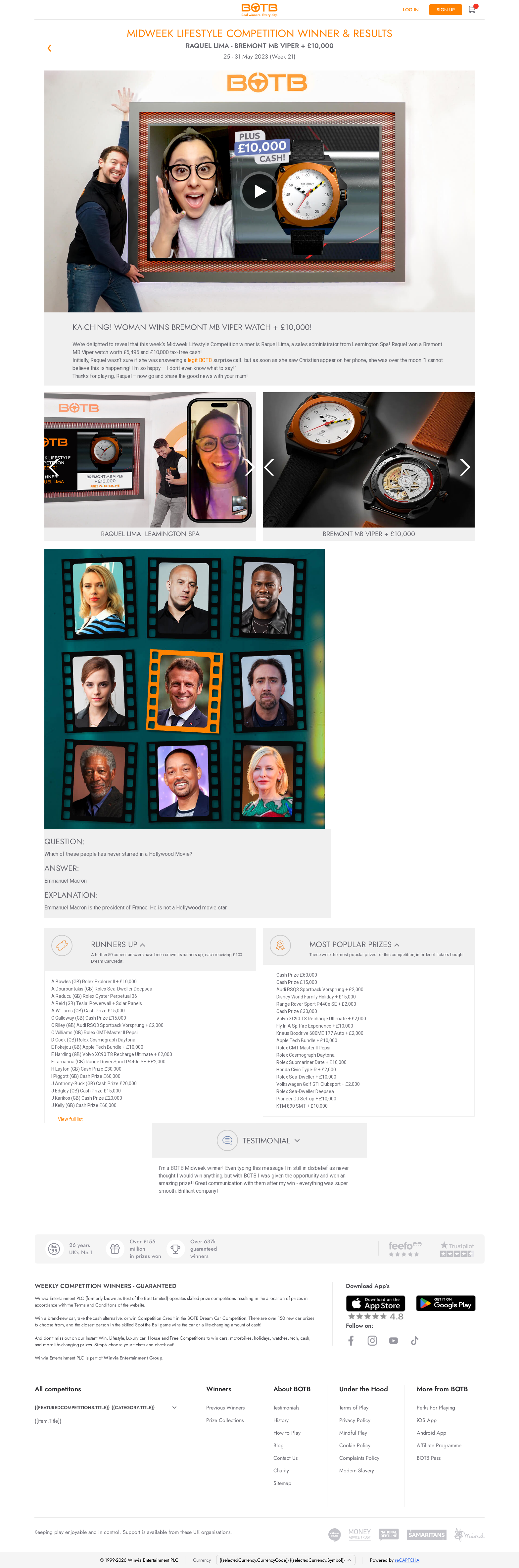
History (281, 1420)
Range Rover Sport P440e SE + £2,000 (316, 1004)
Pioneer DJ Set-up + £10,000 (306, 1098)
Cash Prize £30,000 (296, 1011)
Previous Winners (225, 1407)
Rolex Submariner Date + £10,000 (311, 1062)
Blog (278, 1445)
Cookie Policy (354, 1445)
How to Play (287, 1433)
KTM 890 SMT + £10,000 (302, 1106)
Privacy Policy (354, 1420)
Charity (281, 1470)
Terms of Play (353, 1407)
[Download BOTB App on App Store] (375, 1307)
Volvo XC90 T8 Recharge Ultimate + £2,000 (321, 1018)
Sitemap (282, 1483)
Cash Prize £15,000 (296, 982)
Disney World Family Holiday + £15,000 (316, 996)
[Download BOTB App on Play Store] (446, 1303)
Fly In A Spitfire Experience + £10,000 (314, 1026)
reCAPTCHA (407, 1560)
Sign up (446, 9)
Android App (431, 1433)
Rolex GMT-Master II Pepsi (303, 1047)
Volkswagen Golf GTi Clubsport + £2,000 (318, 1084)
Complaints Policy (359, 1458)
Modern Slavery (356, 1470)
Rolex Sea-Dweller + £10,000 (306, 1077)
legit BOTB (200, 360)
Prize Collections (225, 1420)
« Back (49, 48)
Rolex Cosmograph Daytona (305, 1055)
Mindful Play (353, 1433)
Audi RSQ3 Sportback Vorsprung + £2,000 (319, 989)
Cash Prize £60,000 (296, 975)
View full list (70, 1119)
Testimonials (286, 1407)
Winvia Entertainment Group (133, 1358)
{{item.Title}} (48, 1421)
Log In (411, 9)
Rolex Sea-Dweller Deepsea (305, 1091)
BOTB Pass (429, 1458)
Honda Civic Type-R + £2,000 (306, 1069)
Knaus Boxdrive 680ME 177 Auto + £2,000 (319, 1033)
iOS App (427, 1420)
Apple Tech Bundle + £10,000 (306, 1040)
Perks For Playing (436, 1407)
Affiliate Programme (439, 1445)
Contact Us (285, 1458)
